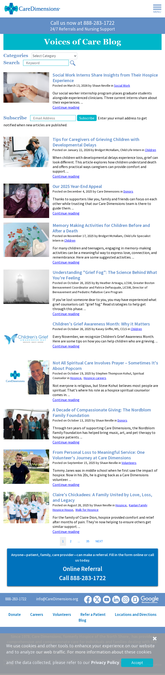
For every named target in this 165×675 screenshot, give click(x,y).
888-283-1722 (98, 22)
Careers (36, 614)
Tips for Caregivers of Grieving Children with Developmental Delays (96, 142)
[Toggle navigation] (156, 9)
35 (87, 541)
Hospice (75, 378)
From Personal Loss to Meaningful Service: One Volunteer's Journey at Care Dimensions (99, 454)
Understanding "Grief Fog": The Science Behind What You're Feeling (105, 275)
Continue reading (66, 107)
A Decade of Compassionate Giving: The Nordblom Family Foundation (102, 412)
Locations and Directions (136, 614)
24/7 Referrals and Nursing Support (82, 29)
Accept (137, 662)
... (79, 541)
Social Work (122, 85)
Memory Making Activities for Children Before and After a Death (101, 228)
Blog (82, 620)
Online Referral (82, 569)
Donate (14, 614)
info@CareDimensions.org (57, 598)
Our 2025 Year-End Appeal (77, 186)
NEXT (99, 541)
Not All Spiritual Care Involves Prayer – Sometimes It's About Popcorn (105, 365)
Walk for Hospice (86, 510)
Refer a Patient (93, 614)
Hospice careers (95, 378)
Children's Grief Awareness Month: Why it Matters (101, 324)
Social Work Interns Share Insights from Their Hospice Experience (105, 77)
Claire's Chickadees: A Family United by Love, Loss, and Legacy (102, 497)
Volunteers (129, 463)
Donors (128, 191)
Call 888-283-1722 (82, 578)
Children (150, 150)
